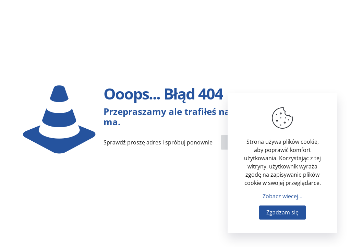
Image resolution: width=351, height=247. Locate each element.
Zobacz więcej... (282, 196)
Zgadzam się (282, 212)
